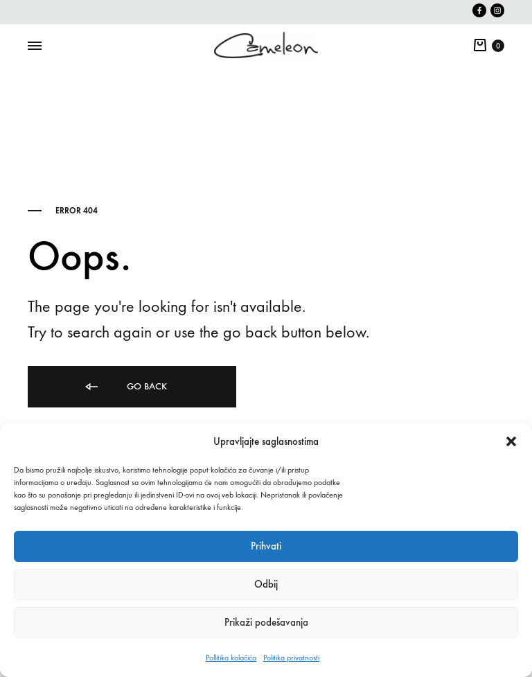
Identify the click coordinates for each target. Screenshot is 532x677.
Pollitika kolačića (231, 657)
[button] (511, 441)
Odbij (266, 584)
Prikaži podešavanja (266, 622)
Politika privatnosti (291, 657)
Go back (125, 387)
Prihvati (266, 546)
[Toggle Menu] (35, 46)
